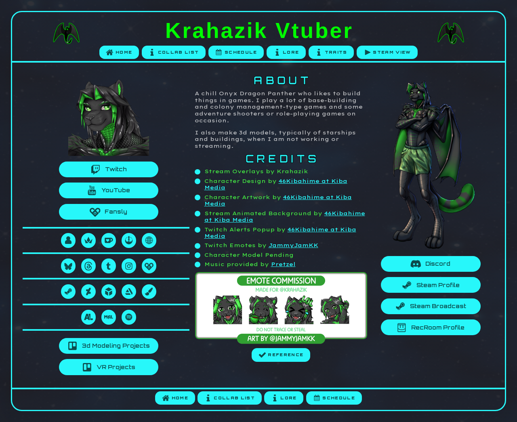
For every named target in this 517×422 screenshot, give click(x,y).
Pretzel (283, 264)
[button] (119, 52)
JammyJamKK (293, 245)
